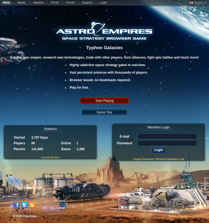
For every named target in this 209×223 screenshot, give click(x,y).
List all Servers (50, 157)
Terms (172, 216)
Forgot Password (143, 158)
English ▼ (198, 2)
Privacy (183, 216)
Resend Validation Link (170, 158)
